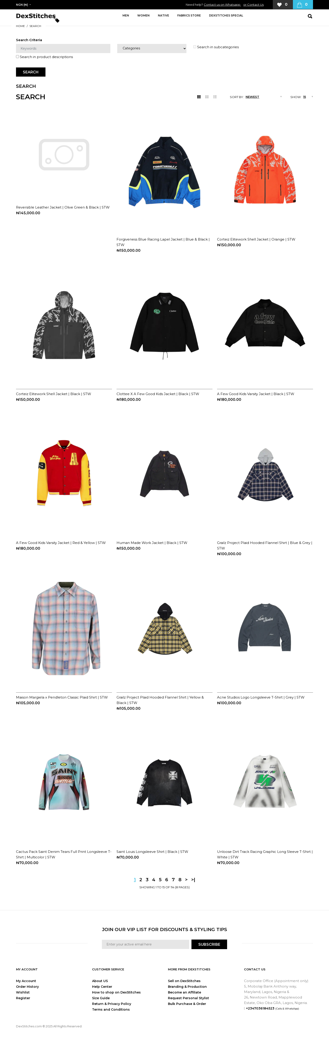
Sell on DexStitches (184, 981)
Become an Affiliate (184, 992)
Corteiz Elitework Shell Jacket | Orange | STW (256, 239)
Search (35, 26)
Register (23, 998)
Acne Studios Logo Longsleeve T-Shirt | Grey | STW (261, 697)
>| (193, 879)
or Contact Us (253, 4)
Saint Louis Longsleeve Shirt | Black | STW (152, 851)
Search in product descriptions (44, 57)
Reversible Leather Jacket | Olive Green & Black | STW (63, 207)
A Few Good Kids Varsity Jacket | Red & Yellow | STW (61, 543)
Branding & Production (187, 987)
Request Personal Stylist (188, 998)
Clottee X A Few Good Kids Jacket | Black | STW (158, 394)
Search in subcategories (216, 47)
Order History (27, 987)
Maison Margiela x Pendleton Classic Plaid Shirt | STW (62, 697)
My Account (26, 981)
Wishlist (23, 992)
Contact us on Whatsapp (222, 4)
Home (20, 26)
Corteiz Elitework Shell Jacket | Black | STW (53, 394)
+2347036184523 (272, 1008)
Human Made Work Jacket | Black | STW (152, 543)
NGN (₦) (22, 4)
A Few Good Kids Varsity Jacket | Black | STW (255, 394)
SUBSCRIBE (209, 944)
